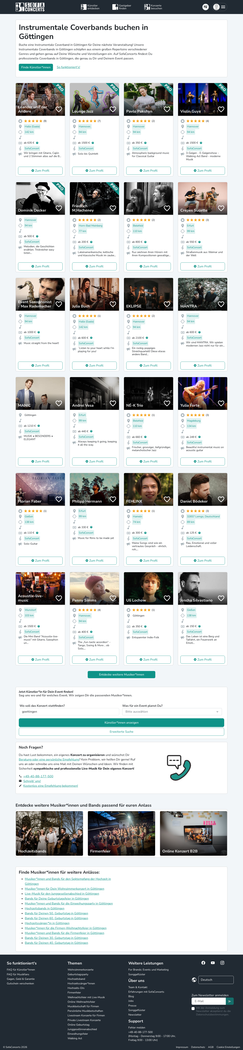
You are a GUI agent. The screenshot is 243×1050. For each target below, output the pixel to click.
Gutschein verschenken (20, 983)
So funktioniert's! (68, 67)
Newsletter (134, 1015)
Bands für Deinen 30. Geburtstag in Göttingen (56, 938)
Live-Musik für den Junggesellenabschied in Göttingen (62, 894)
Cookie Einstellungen (228, 1047)
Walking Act (75, 1038)
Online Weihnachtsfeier (81, 1002)
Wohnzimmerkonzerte (80, 969)
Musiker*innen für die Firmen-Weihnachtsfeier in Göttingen (66, 928)
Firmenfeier (74, 992)
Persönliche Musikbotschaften (85, 1011)
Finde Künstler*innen (35, 67)
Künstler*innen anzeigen (122, 723)
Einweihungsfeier (78, 1034)
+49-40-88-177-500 (38, 776)
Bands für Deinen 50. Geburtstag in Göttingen (56, 913)
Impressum (182, 1047)
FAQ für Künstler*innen (21, 969)
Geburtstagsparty (78, 974)
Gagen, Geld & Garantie (21, 979)
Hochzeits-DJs (76, 988)
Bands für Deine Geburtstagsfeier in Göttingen (57, 899)
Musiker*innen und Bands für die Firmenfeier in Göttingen (64, 933)
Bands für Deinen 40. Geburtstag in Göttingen (56, 943)
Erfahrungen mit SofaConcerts (146, 992)
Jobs (131, 1001)
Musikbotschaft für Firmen (83, 1006)
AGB (211, 1047)
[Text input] (209, 1001)
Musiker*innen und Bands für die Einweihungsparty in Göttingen (69, 903)
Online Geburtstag (78, 1025)
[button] (219, 7)
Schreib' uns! (32, 781)
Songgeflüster (136, 974)
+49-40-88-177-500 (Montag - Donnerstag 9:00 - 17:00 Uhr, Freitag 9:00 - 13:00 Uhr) (152, 1036)
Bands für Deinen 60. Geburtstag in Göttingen (56, 918)
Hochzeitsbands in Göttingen (44, 908)
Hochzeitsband (76, 979)
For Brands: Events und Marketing (148, 969)
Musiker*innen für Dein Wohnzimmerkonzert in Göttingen (64, 889)
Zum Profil (42, 171)
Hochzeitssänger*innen (81, 983)
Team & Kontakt (137, 987)
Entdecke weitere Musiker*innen (121, 674)
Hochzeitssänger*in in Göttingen (47, 923)
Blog (131, 996)
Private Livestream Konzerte (84, 1020)
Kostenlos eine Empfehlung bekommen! (50, 786)
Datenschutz (198, 1047)
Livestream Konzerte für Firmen (86, 1015)
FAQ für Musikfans (18, 974)
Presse (132, 1005)
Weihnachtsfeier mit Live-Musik (86, 997)
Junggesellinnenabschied (82, 1029)
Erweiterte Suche (121, 732)
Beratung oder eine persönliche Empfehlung (49, 759)
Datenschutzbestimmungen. (212, 1014)
